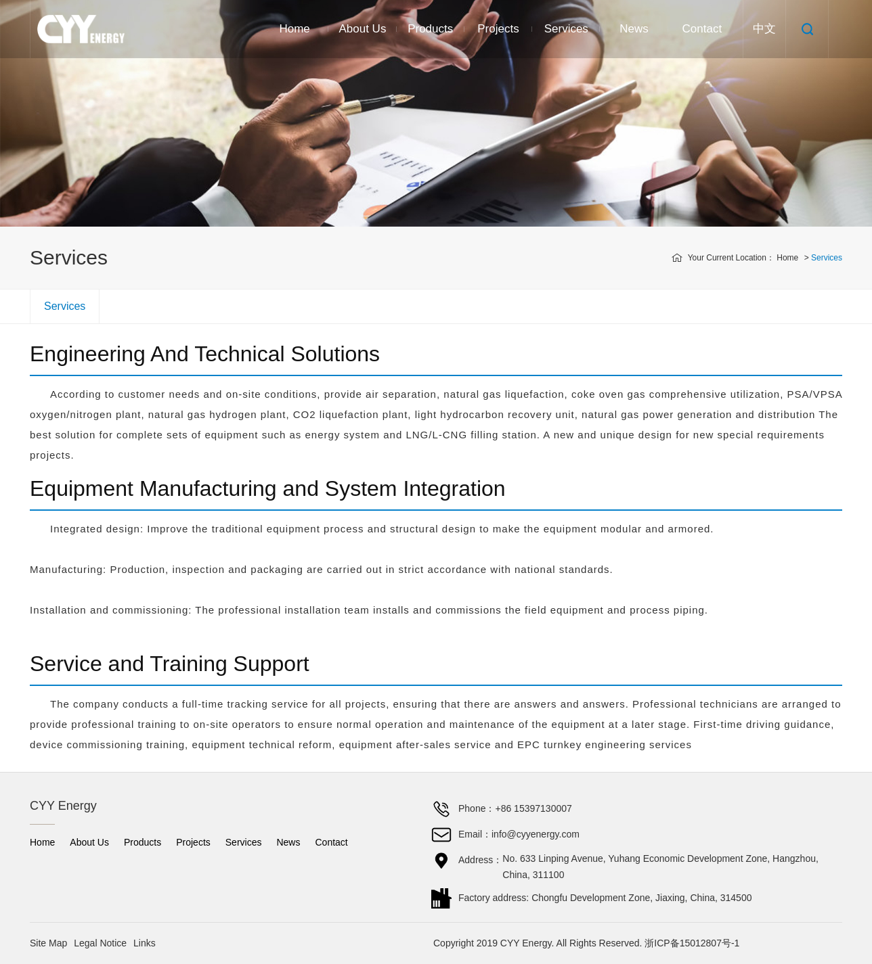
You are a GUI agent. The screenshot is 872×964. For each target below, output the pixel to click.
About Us (362, 28)
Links (144, 943)
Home (294, 28)
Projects (498, 28)
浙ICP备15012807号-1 (692, 943)
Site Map (48, 943)
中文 (764, 28)
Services (566, 28)
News (634, 28)
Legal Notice (100, 943)
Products (430, 28)
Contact (702, 28)
